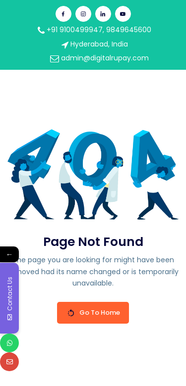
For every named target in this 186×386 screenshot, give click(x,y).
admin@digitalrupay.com (99, 58)
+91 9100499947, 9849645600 (94, 30)
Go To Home (93, 312)
